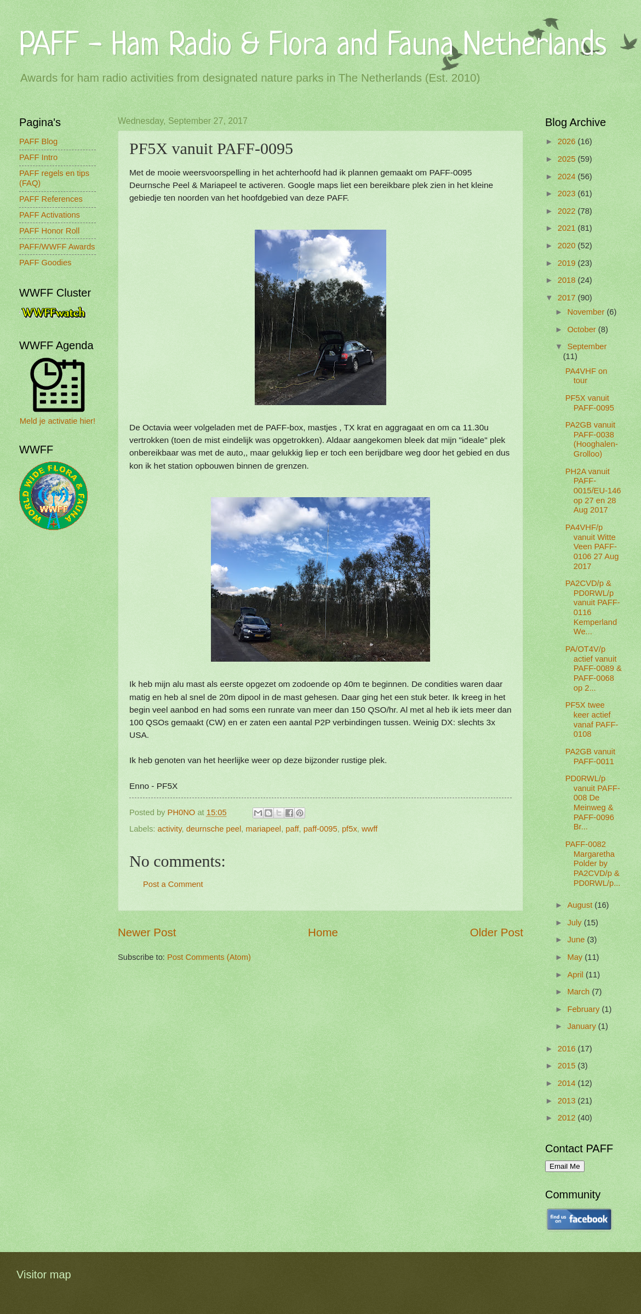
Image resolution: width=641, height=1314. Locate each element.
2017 (568, 297)
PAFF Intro (38, 157)
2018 (568, 280)
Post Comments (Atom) (209, 957)
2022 (568, 211)
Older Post (496, 932)
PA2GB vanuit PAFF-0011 (590, 756)
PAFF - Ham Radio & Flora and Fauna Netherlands (312, 46)
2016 (568, 1048)
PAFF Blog (38, 141)
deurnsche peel (214, 828)
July (575, 922)
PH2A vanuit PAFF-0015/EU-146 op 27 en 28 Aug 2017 (593, 491)
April (576, 974)
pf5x (349, 828)
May (576, 957)
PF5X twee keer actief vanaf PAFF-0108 (592, 719)
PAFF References (51, 199)
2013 (568, 1100)
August (580, 905)
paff (292, 828)
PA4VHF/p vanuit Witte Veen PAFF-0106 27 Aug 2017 (592, 547)
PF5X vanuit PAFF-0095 (589, 403)
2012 (568, 1117)
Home (323, 932)
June (577, 939)
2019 (568, 263)
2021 (568, 228)
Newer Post (147, 932)
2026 (568, 141)
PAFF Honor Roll (49, 230)
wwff (369, 828)
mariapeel (263, 828)
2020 (568, 245)
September (586, 346)
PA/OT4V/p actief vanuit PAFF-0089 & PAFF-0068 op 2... (593, 668)
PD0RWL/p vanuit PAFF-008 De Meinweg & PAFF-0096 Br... (592, 802)
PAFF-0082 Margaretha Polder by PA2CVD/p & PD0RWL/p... (593, 864)
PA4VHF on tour (586, 376)
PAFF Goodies (45, 262)
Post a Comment (173, 884)
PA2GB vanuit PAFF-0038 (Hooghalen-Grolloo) (591, 439)
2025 (568, 159)
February (584, 1009)
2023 (568, 193)
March (579, 991)
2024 (568, 176)
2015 (568, 1065)
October (582, 329)
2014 (568, 1083)
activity (170, 828)
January (582, 1026)
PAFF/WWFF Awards (57, 246)
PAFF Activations (49, 215)
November (586, 312)
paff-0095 (320, 828)
